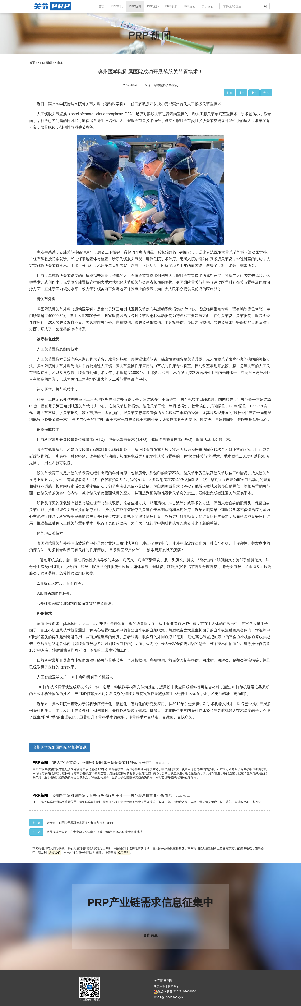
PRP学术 (171, 6)
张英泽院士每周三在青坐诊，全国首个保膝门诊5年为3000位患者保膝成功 (95, 831)
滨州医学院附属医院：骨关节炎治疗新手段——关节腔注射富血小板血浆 (122, 795)
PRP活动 (189, 6)
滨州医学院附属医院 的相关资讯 (60, 747)
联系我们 (173, 986)
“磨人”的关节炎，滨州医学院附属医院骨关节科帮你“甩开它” (112, 763)
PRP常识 (117, 6)
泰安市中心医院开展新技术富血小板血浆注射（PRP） (82, 822)
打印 (230, 93)
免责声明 (159, 986)
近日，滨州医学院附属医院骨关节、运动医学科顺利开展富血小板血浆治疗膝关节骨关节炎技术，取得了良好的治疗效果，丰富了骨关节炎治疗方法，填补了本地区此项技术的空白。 (150, 802)
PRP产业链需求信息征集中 (151, 902)
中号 (254, 93)
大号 (266, 93)
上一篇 (36, 822)
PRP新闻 (135, 6)
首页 (103, 6)
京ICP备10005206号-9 (168, 997)
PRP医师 (153, 6)
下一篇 (36, 832)
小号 (242, 93)
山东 (60, 62)
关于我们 (207, 6)
